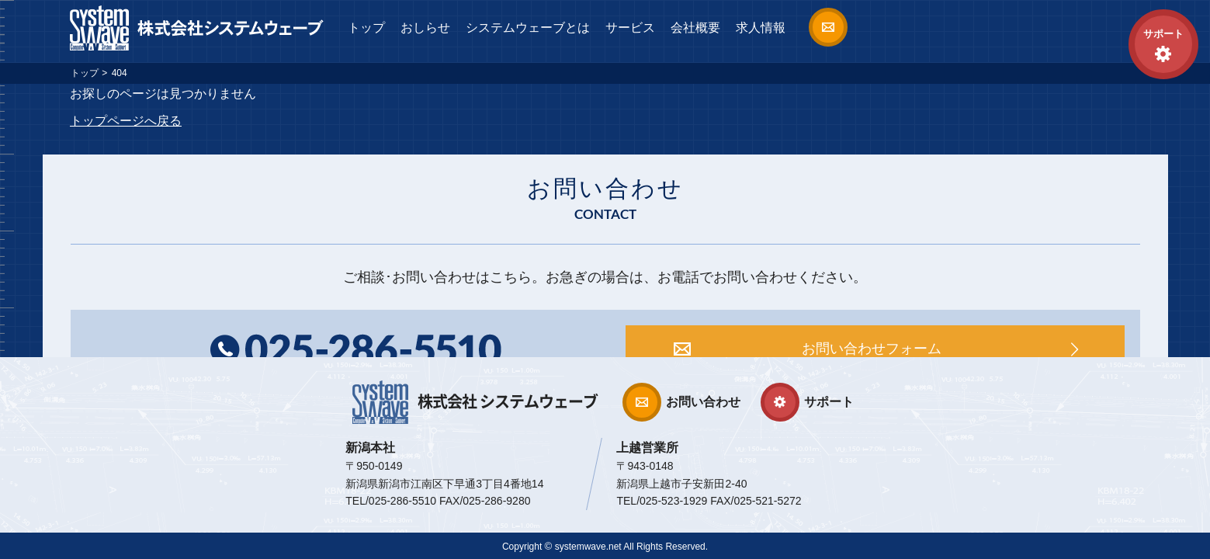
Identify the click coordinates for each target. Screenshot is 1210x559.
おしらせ (425, 27)
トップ (366, 27)
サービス (630, 27)
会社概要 (695, 27)
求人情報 (760, 27)
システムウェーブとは (528, 27)
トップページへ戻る (126, 120)
